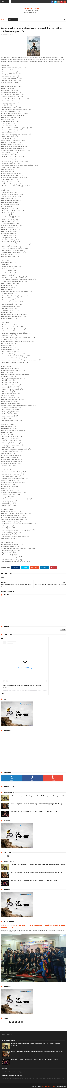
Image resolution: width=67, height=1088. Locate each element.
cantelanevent (23, 690)
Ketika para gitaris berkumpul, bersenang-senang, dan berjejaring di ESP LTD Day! (36, 804)
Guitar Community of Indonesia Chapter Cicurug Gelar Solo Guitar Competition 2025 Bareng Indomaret (33, 926)
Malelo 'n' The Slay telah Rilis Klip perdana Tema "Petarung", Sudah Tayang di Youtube (37, 796)
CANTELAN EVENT (31, 8)
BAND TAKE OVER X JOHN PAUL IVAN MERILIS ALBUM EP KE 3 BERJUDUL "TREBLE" (34, 812)
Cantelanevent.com (48, 1086)
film (8, 25)
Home (2, 19)
